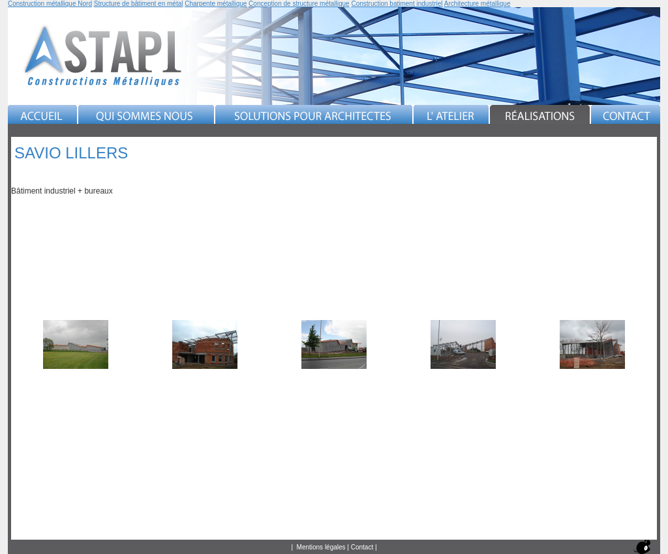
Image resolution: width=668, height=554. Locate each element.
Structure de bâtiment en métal (138, 3)
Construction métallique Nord (50, 3)
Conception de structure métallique (299, 3)
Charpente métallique (216, 3)
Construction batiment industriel (396, 3)
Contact (362, 547)
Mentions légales (321, 547)
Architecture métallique (477, 3)
